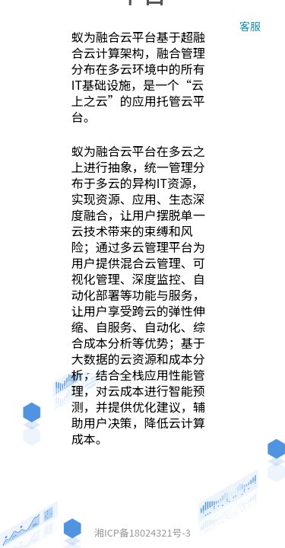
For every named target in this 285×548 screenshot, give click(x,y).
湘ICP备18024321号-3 (142, 532)
